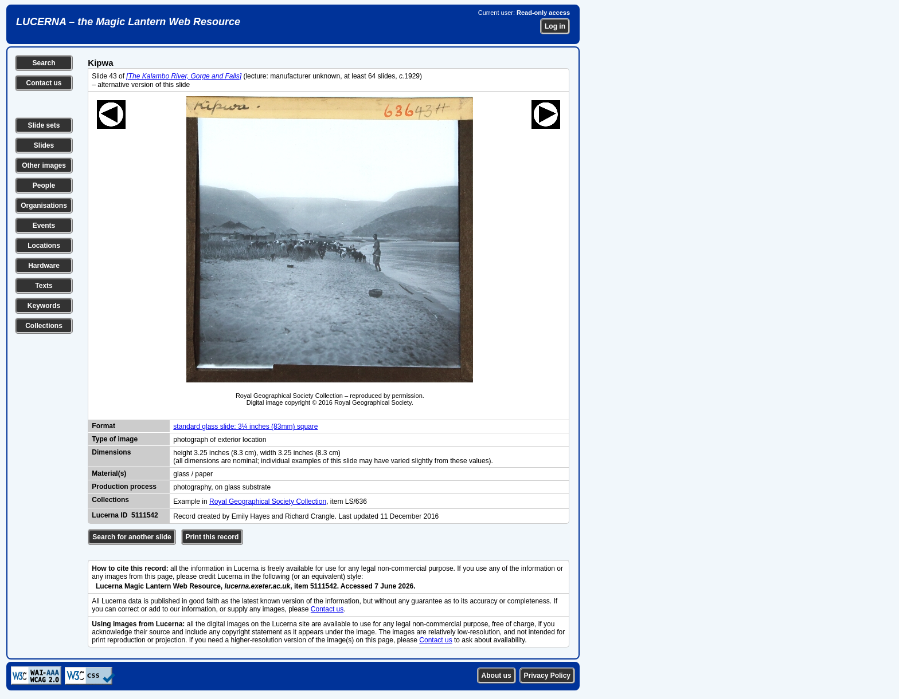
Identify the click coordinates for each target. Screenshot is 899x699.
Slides (44, 145)
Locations (44, 246)
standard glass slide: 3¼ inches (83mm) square (245, 426)
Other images (44, 165)
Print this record (212, 537)
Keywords (44, 306)
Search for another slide (131, 537)
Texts (43, 286)
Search (43, 63)
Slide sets (44, 125)
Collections (43, 326)
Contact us (43, 83)
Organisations (44, 206)
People (44, 185)
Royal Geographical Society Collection (267, 501)
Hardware (44, 266)
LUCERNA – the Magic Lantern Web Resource (128, 21)
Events (44, 226)
